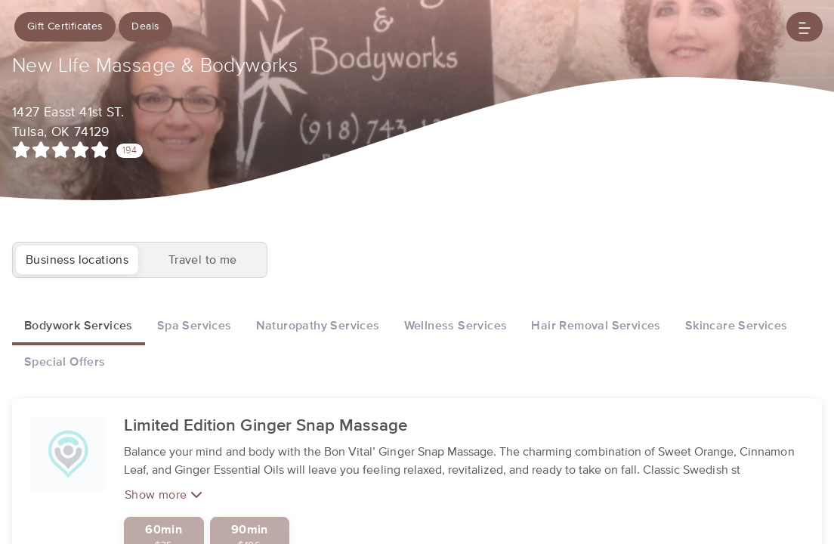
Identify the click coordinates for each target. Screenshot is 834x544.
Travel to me (202, 260)
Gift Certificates (65, 26)
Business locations (77, 260)
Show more (163, 513)
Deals (146, 26)
